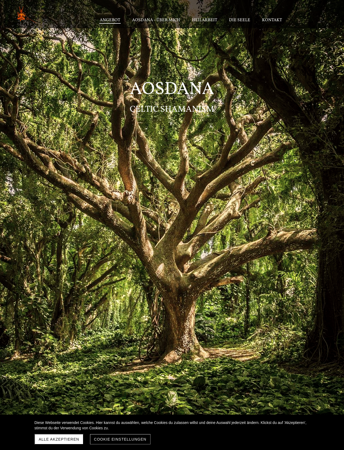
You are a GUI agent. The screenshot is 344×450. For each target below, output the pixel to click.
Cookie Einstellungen (120, 439)
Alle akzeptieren (59, 439)
